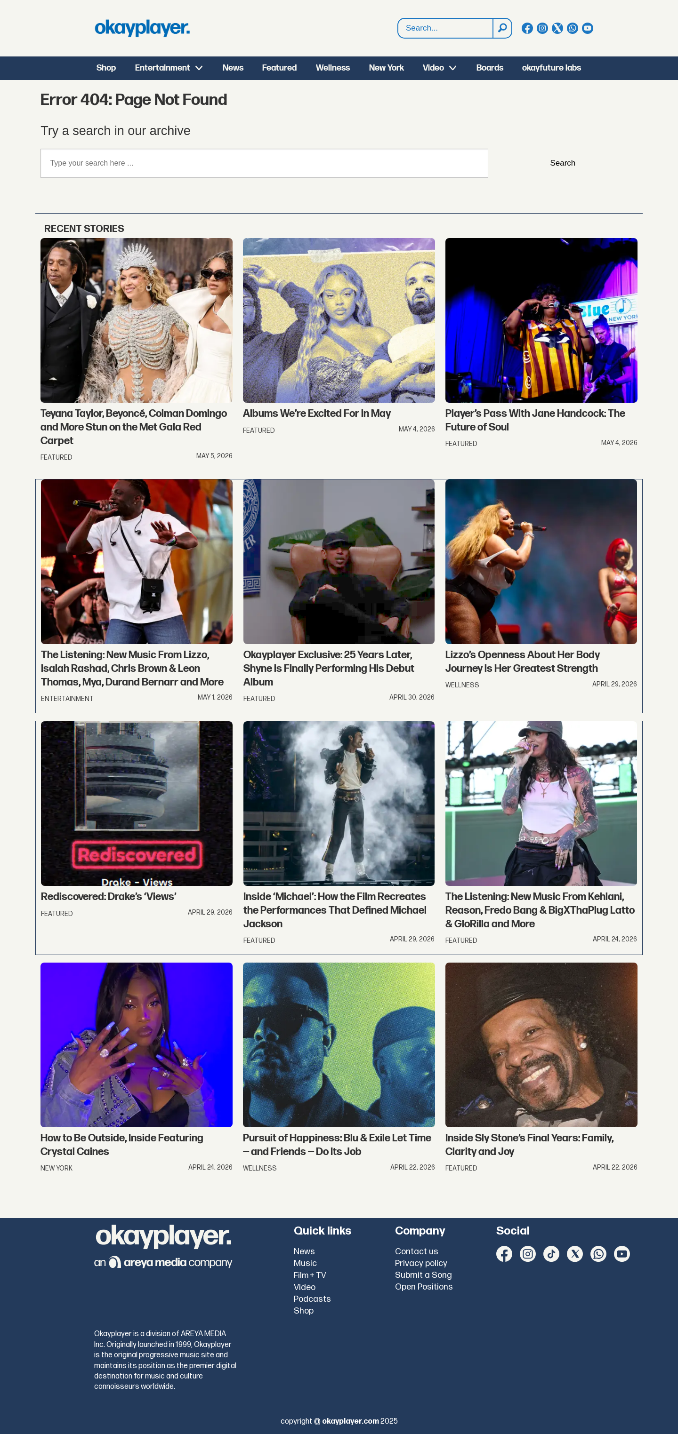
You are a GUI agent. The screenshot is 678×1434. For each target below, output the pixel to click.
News (233, 68)
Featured (279, 68)
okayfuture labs (551, 68)
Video (433, 68)
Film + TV (310, 1275)
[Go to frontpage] (142, 28)
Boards (489, 68)
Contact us (416, 1252)
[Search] (501, 28)
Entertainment (162, 68)
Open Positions (424, 1287)
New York (386, 68)
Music (305, 1263)
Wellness (333, 68)
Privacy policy (421, 1263)
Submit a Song (423, 1275)
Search (562, 163)
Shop (106, 68)
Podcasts (312, 1299)
